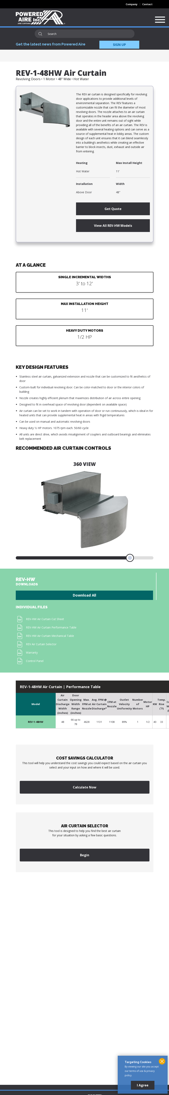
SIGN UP (119, 44)
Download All (84, 595)
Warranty (32, 652)
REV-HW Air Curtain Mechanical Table (50, 636)
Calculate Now (84, 787)
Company (131, 4)
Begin (84, 855)
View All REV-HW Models (113, 225)
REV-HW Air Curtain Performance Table (51, 627)
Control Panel (34, 661)
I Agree (142, 1085)
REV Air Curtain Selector (41, 644)
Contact (147, 4)
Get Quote (113, 209)
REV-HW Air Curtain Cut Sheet (45, 619)
